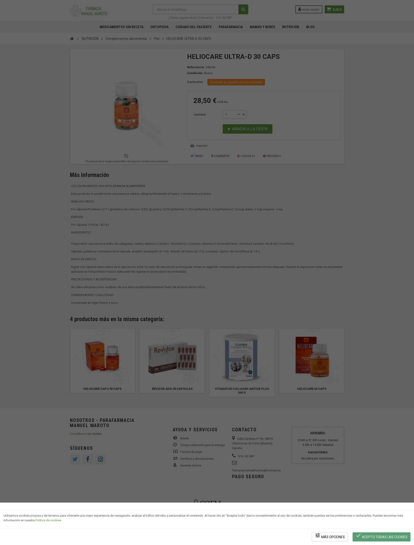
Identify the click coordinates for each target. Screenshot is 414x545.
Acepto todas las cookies (381, 536)
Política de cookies (48, 520)
